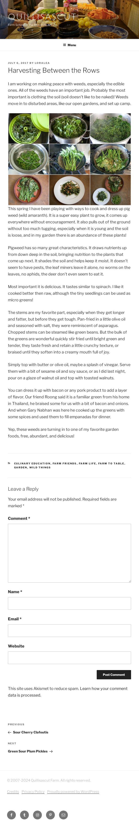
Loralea (42, 63)
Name (15, 591)
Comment (19, 518)
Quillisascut (42, 17)
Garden (20, 467)
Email (15, 619)
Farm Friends (65, 463)
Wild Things (40, 467)
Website (16, 646)
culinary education (32, 463)
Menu (69, 45)
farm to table (111, 463)
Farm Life (87, 463)
